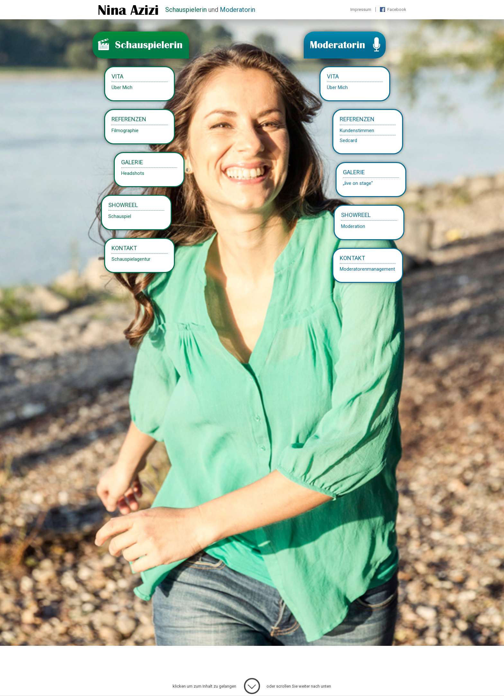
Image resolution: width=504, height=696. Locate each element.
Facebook (396, 9)
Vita (333, 77)
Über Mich (337, 87)
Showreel (356, 215)
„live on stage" (358, 183)
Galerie (354, 172)
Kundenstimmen (357, 130)
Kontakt (352, 258)
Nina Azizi (128, 10)
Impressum (360, 9)
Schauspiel (119, 216)
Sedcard (348, 140)
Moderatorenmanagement (367, 269)
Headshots (132, 173)
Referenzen (357, 119)
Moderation (353, 226)
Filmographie (125, 130)
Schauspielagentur (131, 259)
